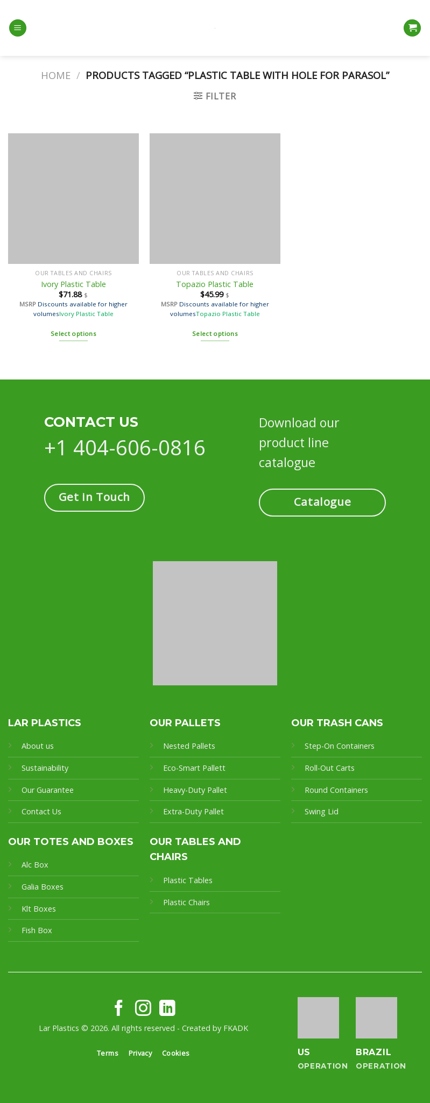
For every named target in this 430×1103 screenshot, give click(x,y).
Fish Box (37, 930)
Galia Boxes (43, 887)
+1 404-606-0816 (125, 447)
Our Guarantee (49, 790)
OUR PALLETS (185, 723)
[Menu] (17, 28)
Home (56, 75)
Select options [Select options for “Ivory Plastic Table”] (73, 334)
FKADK (235, 1028)
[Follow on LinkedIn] (167, 1009)
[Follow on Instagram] (143, 1009)
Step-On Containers (340, 746)
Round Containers (336, 790)
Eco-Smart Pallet (192, 768)
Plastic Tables (188, 880)
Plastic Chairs (186, 902)
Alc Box (35, 865)
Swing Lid (322, 811)
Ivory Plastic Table (73, 284)
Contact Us (41, 811)
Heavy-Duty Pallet (195, 790)
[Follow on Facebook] (119, 1009)
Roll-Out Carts (330, 768)
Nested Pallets (189, 746)
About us (38, 746)
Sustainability (45, 768)
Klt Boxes (39, 909)
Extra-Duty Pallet (193, 811)
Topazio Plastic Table (214, 284)
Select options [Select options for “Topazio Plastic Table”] (215, 334)
